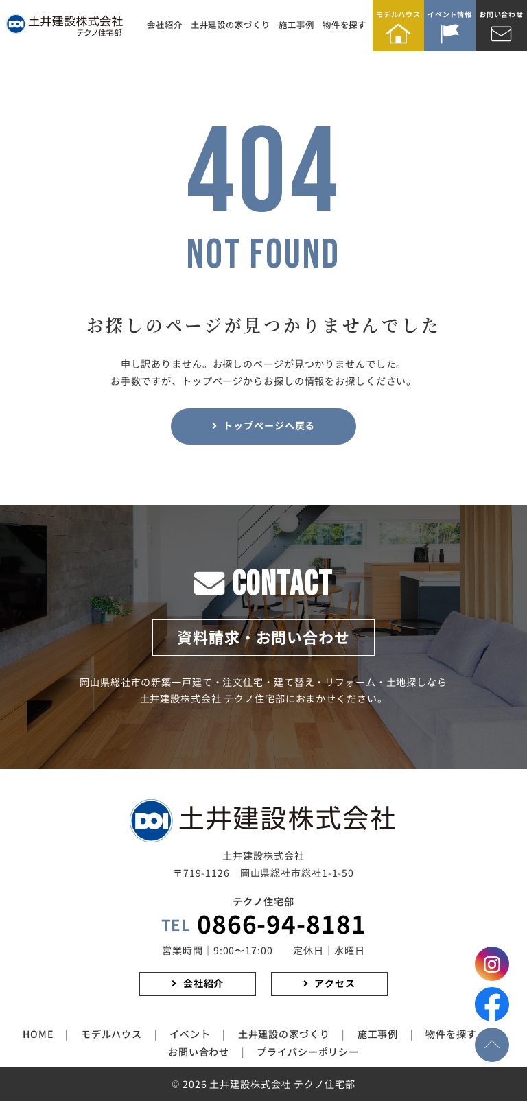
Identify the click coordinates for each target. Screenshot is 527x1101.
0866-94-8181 (263, 925)
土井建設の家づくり (230, 25)
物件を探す (344, 25)
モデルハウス (398, 14)
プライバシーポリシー (308, 1052)
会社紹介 (165, 25)
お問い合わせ (501, 14)
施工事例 (296, 25)
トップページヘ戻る (269, 426)
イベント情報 (450, 14)
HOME (38, 1034)
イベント (190, 1034)
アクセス (334, 984)
